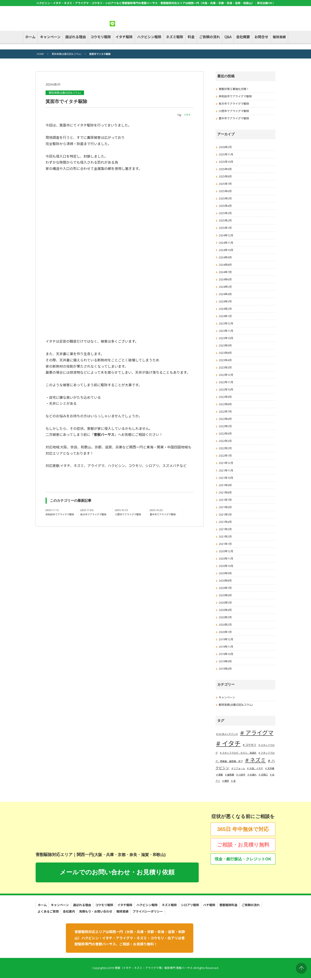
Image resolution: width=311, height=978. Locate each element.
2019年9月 (225, 661)
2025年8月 (225, 176)
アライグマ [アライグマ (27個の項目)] (259, 733)
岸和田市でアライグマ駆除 (235, 96)
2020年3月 (225, 617)
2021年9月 (225, 485)
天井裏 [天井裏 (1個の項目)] (270, 768)
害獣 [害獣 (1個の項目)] (220, 774)
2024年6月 (225, 279)
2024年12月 (226, 235)
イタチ (187, 114)
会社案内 (69, 911)
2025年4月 (225, 206)
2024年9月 (225, 257)
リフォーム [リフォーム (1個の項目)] (239, 768)
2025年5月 (225, 198)
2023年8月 (225, 353)
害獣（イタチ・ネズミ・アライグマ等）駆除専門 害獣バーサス (153, 968)
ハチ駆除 (209, 905)
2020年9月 (225, 573)
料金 (191, 37)
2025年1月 (225, 228)
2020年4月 (225, 610)
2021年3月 (225, 529)
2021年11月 (226, 470)
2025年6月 (225, 191)
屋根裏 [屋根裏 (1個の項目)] (230, 774)
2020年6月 (225, 595)
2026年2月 (225, 147)
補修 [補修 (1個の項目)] (226, 780)
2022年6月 (225, 419)
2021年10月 (226, 478)
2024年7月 (225, 272)
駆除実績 (279, 37)
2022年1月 (225, 455)
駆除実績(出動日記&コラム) (66, 53)
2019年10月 (226, 654)
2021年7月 (225, 500)
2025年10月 (226, 162)
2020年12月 (226, 551)
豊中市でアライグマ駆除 (234, 118)
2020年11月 (226, 558)
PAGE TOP (301, 968)
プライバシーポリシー (148, 911)
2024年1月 (225, 316)
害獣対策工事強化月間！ (234, 89)
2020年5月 (225, 603)
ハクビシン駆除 (149, 37)
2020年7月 (225, 588)
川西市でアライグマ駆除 (234, 111)
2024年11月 (226, 243)
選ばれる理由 (75, 37)
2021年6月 (225, 507)
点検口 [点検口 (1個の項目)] (264, 774)
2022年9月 (225, 397)
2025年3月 (225, 213)
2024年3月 (225, 301)
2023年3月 (225, 367)
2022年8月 (225, 404)
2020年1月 (225, 632)
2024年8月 (225, 265)
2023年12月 (226, 323)
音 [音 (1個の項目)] (234, 780)
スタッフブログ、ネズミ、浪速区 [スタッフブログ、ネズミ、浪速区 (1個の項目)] (239, 752)
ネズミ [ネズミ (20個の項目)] (258, 760)
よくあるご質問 (48, 911)
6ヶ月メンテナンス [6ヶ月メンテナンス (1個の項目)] (228, 734)
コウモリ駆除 (100, 37)
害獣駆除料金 (228, 905)
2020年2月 (225, 625)
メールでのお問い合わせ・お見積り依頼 (117, 872)
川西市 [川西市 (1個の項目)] (241, 774)
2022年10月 (226, 389)
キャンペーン (50, 37)
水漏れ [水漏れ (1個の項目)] (253, 774)
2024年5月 (225, 287)
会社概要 (243, 37)
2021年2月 (225, 536)
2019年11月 (226, 647)
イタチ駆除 (124, 37)
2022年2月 (225, 448)
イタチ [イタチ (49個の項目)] (231, 743)
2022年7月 (225, 411)
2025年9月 (225, 169)
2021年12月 (226, 463)
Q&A (228, 37)
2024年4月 (225, 294)
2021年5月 (225, 514)
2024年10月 (226, 250)
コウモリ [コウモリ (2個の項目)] (250, 745)
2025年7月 (225, 184)
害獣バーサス (104, 434)
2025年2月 (225, 220)
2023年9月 (225, 345)
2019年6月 (225, 669)
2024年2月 (225, 309)
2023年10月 (226, 338)
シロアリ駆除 (190, 905)
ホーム (30, 37)
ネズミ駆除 (174, 37)
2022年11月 (226, 382)
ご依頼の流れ (209, 37)
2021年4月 (225, 522)
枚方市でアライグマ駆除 (234, 104)
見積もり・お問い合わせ (95, 911)
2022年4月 (225, 433)
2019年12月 (226, 639)
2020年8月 (225, 580)
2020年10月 (226, 566)
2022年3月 (225, 441)
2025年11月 (226, 154)
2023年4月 (225, 360)
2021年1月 (225, 544)
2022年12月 (226, 375)
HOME (40, 53)
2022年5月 (225, 426)
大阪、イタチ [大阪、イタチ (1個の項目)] (256, 768)
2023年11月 (226, 331)
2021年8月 (225, 492)
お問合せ (261, 37)
